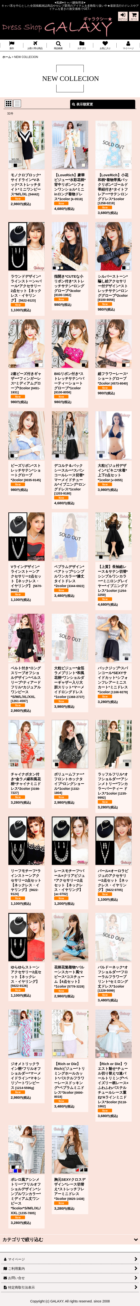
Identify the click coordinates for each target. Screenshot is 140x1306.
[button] (58, 45)
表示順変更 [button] (82, 104)
